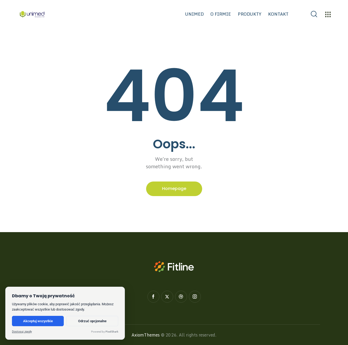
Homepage (174, 188)
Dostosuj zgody (22, 331)
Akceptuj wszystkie (38, 321)
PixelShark (111, 331)
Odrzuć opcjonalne (92, 321)
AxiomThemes (145, 334)
